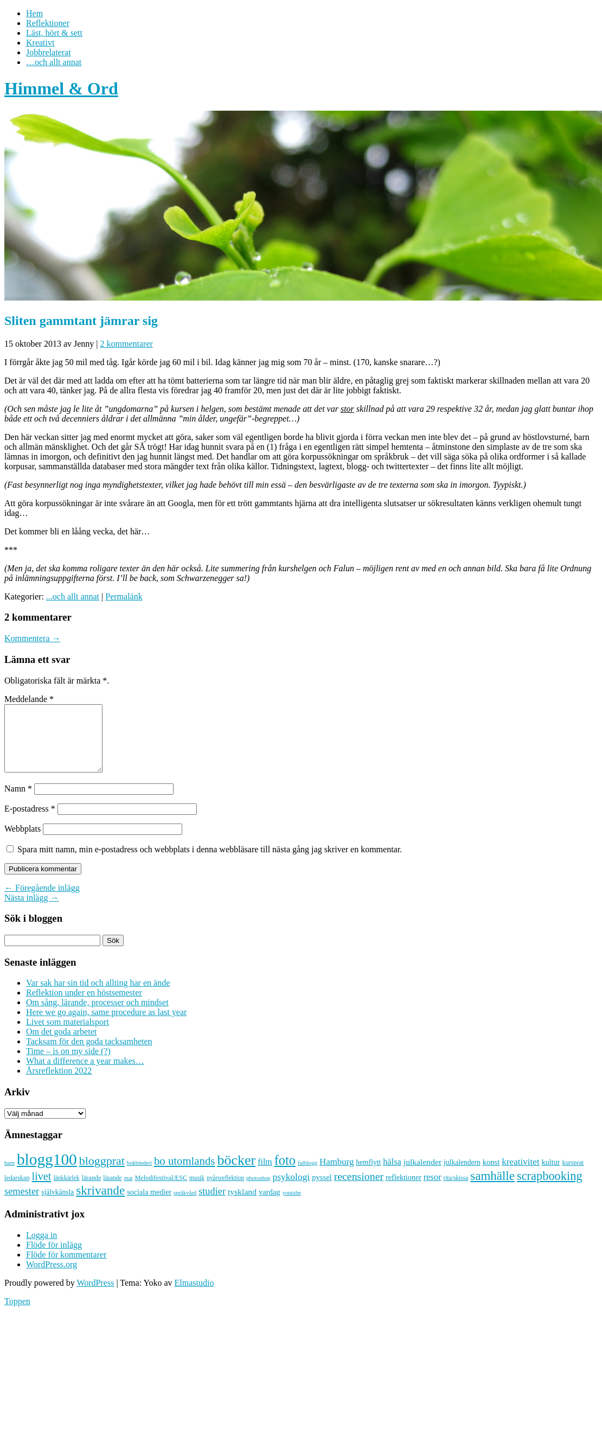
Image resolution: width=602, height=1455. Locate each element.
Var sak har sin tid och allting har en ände (98, 995)
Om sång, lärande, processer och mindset (97, 1015)
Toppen (17, 1314)
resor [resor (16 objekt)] (432, 1190)
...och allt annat (72, 596)
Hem (34, 13)
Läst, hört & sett (54, 32)
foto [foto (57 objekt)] (285, 1173)
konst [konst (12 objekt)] (491, 1175)
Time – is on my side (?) (68, 1064)
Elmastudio (194, 1295)
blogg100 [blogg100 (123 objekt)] (47, 1172)
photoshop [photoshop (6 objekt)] (258, 1191)
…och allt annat (53, 62)
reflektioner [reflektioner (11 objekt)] (403, 1190)
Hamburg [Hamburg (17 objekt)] (336, 1175)
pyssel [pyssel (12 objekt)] (321, 1190)
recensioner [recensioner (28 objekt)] (358, 1189)
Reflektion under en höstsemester (84, 1005)
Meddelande (29, 699)
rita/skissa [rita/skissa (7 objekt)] (456, 1191)
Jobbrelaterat (48, 52)
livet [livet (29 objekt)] (42, 1189)
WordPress (95, 1295)
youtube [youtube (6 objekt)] (292, 1206)
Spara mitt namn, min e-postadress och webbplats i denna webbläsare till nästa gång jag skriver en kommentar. (209, 862)
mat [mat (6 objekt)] (128, 1191)
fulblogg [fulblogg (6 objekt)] (307, 1176)
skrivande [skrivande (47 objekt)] (100, 1203)
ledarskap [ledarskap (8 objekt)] (17, 1191)
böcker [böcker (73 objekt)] (236, 1173)
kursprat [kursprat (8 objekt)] (573, 1175)
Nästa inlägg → (31, 910)
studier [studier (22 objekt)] (212, 1204)
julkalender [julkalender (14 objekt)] (422, 1174)
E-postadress (29, 821)
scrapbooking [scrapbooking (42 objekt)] (549, 1189)
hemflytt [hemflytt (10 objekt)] (368, 1175)
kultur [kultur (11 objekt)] (551, 1175)
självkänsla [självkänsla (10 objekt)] (57, 1205)
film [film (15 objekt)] (265, 1174)
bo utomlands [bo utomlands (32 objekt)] (184, 1174)
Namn (18, 801)
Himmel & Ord (61, 88)
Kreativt (40, 42)
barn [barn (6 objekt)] (9, 1176)
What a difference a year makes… (85, 1074)
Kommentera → (32, 638)
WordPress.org (51, 1277)
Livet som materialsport (67, 1034)
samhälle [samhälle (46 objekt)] (492, 1189)
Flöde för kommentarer (66, 1267)
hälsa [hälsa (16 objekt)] (392, 1175)
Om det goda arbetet (61, 1044)
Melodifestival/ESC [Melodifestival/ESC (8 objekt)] (161, 1191)
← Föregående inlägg (42, 900)
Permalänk (123, 596)
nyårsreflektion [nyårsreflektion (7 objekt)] (225, 1191)
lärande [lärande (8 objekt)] (91, 1191)
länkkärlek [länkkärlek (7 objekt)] (66, 1191)
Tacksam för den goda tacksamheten (89, 1054)
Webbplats (22, 841)
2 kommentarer (126, 343)
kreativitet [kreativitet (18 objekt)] (520, 1175)
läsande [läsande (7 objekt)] (112, 1191)
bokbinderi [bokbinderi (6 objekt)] (139, 1176)
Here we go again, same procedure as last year (106, 1025)
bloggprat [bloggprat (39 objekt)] (102, 1173)
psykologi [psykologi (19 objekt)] (291, 1189)
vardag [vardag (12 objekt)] (269, 1205)
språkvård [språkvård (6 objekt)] (185, 1206)
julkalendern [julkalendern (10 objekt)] (462, 1175)
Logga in (41, 1248)
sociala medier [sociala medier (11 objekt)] (149, 1205)
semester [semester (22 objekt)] (21, 1204)
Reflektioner (47, 23)
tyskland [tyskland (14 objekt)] (242, 1204)
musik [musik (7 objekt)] (196, 1191)
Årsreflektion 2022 (59, 1083)
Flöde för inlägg (54, 1257)
